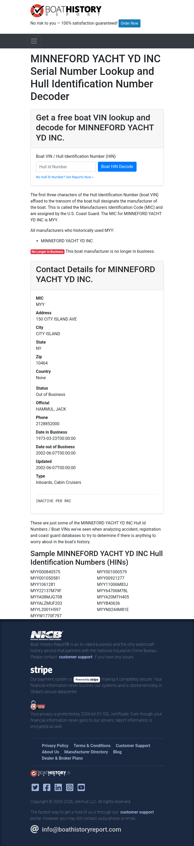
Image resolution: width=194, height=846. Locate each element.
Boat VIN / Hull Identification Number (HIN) (76, 156)
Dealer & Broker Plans (62, 758)
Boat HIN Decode (117, 166)
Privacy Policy (55, 745)
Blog (117, 751)
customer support (75, 656)
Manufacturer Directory (86, 751)
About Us (50, 751)
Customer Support (133, 745)
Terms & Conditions (92, 745)
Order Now (129, 23)
